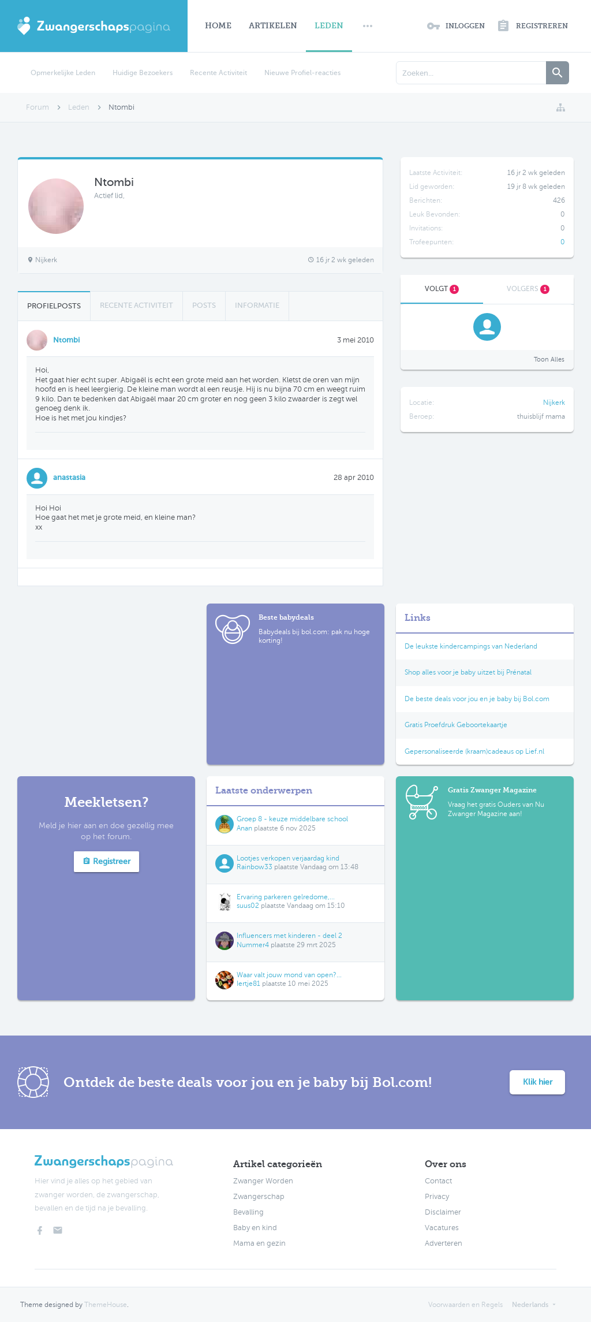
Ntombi (66, 340)
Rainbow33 (254, 867)
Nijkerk (554, 403)
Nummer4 (253, 945)
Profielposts (54, 305)
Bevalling (248, 1212)
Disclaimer (443, 1212)
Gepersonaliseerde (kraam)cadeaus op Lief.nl (474, 751)
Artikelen (273, 26)
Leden (329, 26)
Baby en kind (255, 1228)
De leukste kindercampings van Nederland (471, 646)
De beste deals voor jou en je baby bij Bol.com (477, 699)
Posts (204, 305)
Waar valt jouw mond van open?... (289, 975)
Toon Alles (549, 359)
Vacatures (442, 1228)
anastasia (69, 477)
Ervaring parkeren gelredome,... (286, 897)
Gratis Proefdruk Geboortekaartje (456, 725)
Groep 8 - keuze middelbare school (292, 819)
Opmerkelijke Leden (63, 73)
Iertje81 (248, 984)
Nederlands (530, 1305)
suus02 (248, 906)
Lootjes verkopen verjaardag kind (288, 858)
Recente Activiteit (218, 73)
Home (218, 26)
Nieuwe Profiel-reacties (302, 73)
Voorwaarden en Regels (465, 1305)
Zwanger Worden (263, 1181)
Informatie (257, 305)
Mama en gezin (259, 1243)
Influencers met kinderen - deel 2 (289, 936)
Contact (438, 1181)
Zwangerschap (259, 1197)
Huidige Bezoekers (143, 73)
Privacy (437, 1197)
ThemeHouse (105, 1305)
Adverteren (443, 1243)
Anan (244, 828)
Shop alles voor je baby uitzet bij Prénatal (468, 672)
